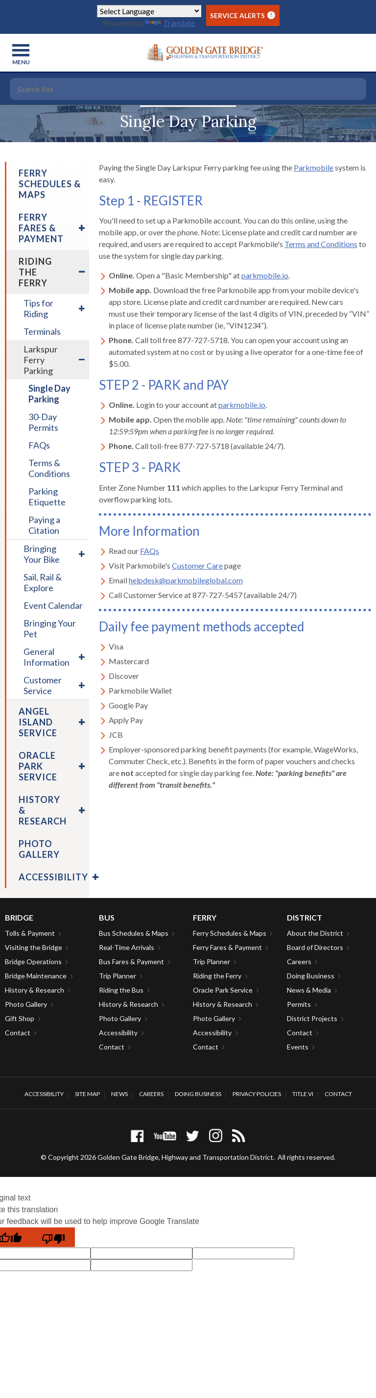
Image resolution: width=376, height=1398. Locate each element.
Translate (170, 22)
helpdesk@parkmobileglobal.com (186, 580)
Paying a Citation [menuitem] (44, 525)
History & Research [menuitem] (43, 810)
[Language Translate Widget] (149, 11)
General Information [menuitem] (47, 657)
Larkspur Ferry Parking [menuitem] (41, 360)
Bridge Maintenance (36, 976)
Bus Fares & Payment (131, 961)
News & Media (309, 990)
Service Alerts (242, 15)
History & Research (34, 990)
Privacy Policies (257, 1094)
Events (297, 1047)
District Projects (312, 1018)
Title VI (302, 1094)
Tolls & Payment (30, 933)
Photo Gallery (26, 1004)
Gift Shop (19, 1018)
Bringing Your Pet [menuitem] (50, 628)
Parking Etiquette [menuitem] (47, 496)
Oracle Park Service (223, 990)
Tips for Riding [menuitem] (38, 308)
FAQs (149, 550)
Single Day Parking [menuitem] (49, 393)
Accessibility (118, 1032)
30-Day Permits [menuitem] (43, 422)
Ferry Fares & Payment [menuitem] (41, 228)
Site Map (87, 1094)
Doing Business (310, 976)
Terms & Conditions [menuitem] (49, 468)
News (119, 1094)
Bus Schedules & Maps (133, 933)
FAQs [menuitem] (39, 445)
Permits (299, 1004)
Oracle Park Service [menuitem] (38, 766)
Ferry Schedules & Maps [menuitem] (50, 184)
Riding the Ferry (217, 976)
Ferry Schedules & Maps (229, 933)
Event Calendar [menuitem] (53, 605)
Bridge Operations (33, 961)
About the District (315, 933)
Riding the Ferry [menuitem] (35, 272)
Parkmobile (313, 167)
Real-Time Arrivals (126, 947)
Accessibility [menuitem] (53, 877)
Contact (17, 1032)
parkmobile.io (264, 275)
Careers (299, 961)
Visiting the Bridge (33, 947)
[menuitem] (80, 228)
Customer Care (197, 565)
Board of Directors (315, 947)
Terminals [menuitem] (42, 331)
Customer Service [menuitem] (43, 685)
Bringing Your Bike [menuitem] (42, 554)
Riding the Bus (121, 990)
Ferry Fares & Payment (227, 947)
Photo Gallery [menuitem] (39, 849)
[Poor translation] (53, 1237)
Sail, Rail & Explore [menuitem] (43, 582)
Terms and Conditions (320, 244)
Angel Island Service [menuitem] (38, 722)
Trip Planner (117, 976)
